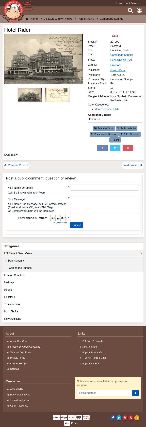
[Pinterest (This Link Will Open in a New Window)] (128, 148)
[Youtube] (125, 417)
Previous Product (16, 165)
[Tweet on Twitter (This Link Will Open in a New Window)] (115, 148)
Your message (16, 199)
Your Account (122, 3)
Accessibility (16, 389)
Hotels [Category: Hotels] (115, 109)
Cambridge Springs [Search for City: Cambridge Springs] (121, 54)
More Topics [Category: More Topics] (102, 109)
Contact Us (136, 3)
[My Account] (139, 10)
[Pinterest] (131, 417)
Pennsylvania (14, 260)
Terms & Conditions (20, 352)
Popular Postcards (92, 352)
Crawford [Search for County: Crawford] (115, 65)
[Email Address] (104, 393)
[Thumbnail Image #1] (30, 95)
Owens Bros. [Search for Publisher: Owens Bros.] (118, 70)
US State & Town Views (73, 253)
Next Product (133, 165)
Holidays (9, 282)
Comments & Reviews (104, 134)
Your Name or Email (20, 187)
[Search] (130, 10)
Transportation (12, 304)
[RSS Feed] (137, 417)
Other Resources (19, 405)
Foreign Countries (14, 275)
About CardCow (18, 341)
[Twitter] (119, 417)
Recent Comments (20, 394)
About (10, 333)
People (8, 289)
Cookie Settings (18, 363)
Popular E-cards (90, 363)
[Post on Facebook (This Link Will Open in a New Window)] (102, 148)
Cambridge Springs (18, 268)
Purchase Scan (104, 128)
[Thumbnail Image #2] (57, 95)
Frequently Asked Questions (25, 346)
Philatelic (9, 297)
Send (115, 140)
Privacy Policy (17, 357)
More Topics (11, 311)
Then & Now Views (20, 400)
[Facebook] (113, 417)
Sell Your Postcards (92, 341)
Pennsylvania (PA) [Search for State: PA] (121, 60)
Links (81, 333)
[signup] (135, 393)
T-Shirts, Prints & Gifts (94, 357)
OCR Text (10, 154)
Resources (13, 381)
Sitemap (14, 369)
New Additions (12, 318)
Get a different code (59, 223)
